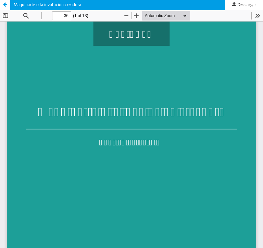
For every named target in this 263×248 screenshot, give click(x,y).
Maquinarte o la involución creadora (47, 5)
